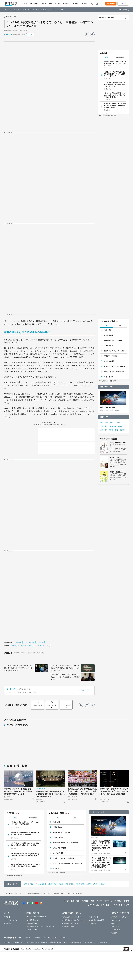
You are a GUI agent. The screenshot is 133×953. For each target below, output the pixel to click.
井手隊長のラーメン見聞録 (113, 340)
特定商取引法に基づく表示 (58, 942)
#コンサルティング (42, 645)
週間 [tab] (120, 325)
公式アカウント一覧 (50, 937)
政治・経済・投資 (20, 9)
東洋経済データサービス (70, 923)
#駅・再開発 (118, 426)
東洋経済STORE (31, 923)
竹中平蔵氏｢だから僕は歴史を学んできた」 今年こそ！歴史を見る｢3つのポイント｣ (65, 676)
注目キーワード (105, 417)
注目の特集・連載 (106, 387)
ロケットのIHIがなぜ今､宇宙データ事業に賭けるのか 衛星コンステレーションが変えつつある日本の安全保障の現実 (101, 862)
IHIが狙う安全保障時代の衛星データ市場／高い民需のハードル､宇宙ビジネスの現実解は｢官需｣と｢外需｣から (101, 845)
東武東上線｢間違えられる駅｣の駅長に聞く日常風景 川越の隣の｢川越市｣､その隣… (115, 105)
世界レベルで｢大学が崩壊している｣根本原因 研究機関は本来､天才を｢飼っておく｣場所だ (65, 668)
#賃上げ (122, 430)
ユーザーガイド (116, 930)
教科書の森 (93, 923)
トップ (24, 4)
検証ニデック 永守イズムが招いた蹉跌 (115, 351)
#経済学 (18, 642)
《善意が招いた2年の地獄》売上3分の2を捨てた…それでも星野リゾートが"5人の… (114, 74)
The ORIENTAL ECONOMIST (36, 917)
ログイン (123, 3)
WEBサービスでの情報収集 (13, 942)
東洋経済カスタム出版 (96, 920)
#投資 (106, 422)
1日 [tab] (106, 325)
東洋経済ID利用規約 (75, 942)
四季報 (75, 4)
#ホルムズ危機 (115, 422)
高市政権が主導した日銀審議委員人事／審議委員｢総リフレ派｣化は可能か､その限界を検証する (50, 794)
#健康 (111, 426)
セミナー (65, 4)
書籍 (83, 4)
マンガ (57, 4)
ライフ (43, 9)
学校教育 (7, 917)
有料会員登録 (111, 3)
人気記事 (43, 4)
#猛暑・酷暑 (104, 430)
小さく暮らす (108, 377)
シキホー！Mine (31, 930)
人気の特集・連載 (107, 321)
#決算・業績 (104, 426)
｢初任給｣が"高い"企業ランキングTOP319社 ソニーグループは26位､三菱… (115, 63)
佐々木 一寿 (8, 34)
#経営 (101, 422)
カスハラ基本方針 (90, 942)
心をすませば (114, 457)
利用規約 (114, 933)
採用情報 (37, 937)
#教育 (116, 430)
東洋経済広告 (93, 917)
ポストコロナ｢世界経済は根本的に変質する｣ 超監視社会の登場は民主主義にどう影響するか (18, 668)
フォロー (30, 34)
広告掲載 (62, 937)
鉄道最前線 (8, 923)
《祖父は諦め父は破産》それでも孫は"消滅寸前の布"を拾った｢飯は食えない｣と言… (115, 84)
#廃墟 (111, 430)
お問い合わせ (102, 942)
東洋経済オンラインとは (107, 17)
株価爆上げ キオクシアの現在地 (114, 366)
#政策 (41, 642)
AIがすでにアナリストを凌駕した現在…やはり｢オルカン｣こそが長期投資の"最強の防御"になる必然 (18, 791)
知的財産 (44, 942)
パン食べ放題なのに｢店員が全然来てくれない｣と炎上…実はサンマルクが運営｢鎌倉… (114, 95)
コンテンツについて (118, 920)
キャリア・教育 (33, 9)
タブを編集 (124, 9)
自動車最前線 (108, 335)
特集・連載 (34, 4)
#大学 (14, 645)
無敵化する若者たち (116, 472)
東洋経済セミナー (68, 926)
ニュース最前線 (109, 345)
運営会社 (28, 937)
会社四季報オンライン (33, 920)
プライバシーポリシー (31, 942)
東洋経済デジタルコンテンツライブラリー (40, 926)
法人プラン (115, 926)
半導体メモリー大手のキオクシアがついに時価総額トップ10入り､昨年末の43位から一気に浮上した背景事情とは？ (114, 792)
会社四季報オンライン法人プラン (73, 920)
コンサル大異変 (109, 361)
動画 (50, 4)
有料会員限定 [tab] (120, 57)
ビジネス (8, 9)
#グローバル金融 (26, 645)
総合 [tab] (106, 57)
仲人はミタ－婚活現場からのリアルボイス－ (115, 371)
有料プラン (115, 923)
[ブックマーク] (87, 34)
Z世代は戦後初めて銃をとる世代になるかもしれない (118, 444)
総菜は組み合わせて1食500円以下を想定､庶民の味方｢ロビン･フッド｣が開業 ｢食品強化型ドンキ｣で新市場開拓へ (82, 791)
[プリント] (92, 34)
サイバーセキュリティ (11, 920)
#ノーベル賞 (30, 642)
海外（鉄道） (108, 330)
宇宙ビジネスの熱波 (110, 356)
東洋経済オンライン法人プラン (72, 917)
